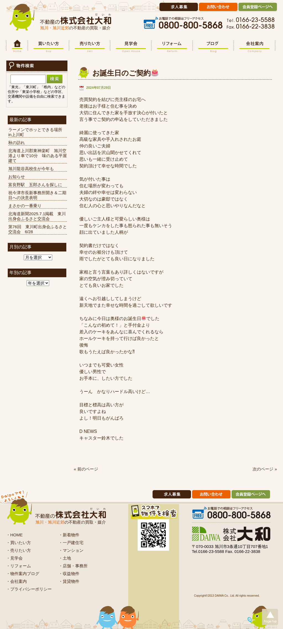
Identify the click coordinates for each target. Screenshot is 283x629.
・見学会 (14, 558)
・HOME (14, 534)
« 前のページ (86, 469)
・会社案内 (16, 581)
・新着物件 (69, 534)
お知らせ (16, 176)
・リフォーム (18, 565)
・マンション (71, 550)
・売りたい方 (18, 550)
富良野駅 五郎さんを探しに (35, 184)
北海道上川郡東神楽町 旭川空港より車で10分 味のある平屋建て (37, 155)
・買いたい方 (18, 542)
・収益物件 (69, 573)
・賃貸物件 (69, 581)
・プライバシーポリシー (29, 589)
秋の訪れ (16, 142)
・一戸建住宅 (71, 542)
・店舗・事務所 (73, 565)
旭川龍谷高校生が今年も (31, 168)
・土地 (65, 558)
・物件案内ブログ (22, 573)
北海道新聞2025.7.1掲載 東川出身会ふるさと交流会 (37, 216)
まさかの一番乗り (24, 205)
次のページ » (265, 469)
